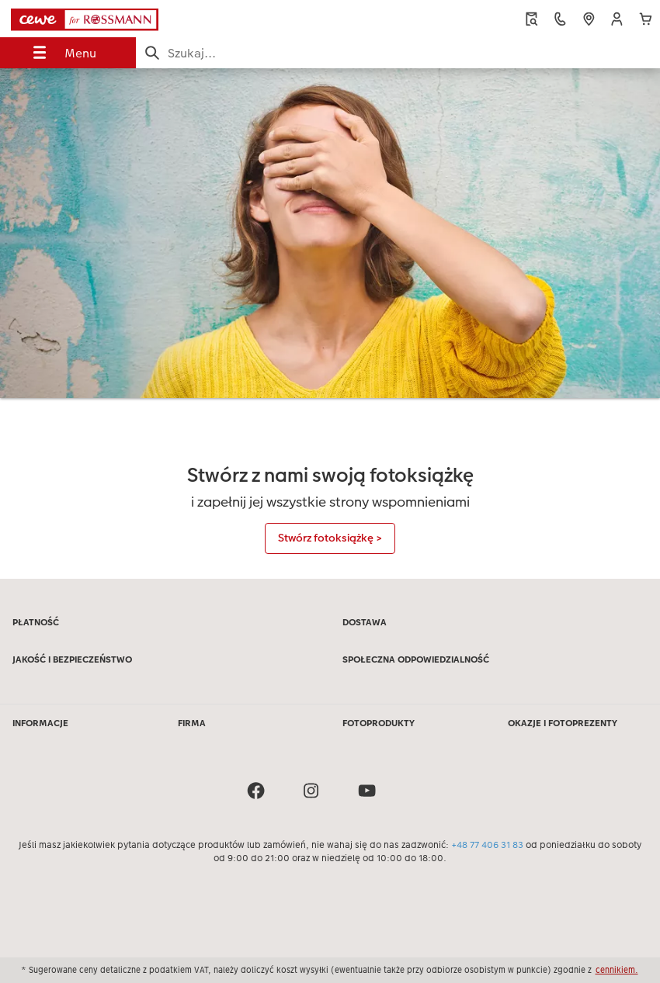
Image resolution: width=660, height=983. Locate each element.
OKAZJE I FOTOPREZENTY (562, 723)
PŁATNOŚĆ (35, 622)
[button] (617, 19)
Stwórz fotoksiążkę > (330, 537)
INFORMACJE (40, 723)
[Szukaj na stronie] (398, 53)
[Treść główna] (330, 323)
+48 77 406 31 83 (487, 845)
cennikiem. (617, 970)
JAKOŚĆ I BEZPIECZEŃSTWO (72, 659)
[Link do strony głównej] (125, 18)
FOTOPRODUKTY (378, 723)
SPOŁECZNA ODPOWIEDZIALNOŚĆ (415, 659)
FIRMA (192, 723)
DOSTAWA (364, 622)
